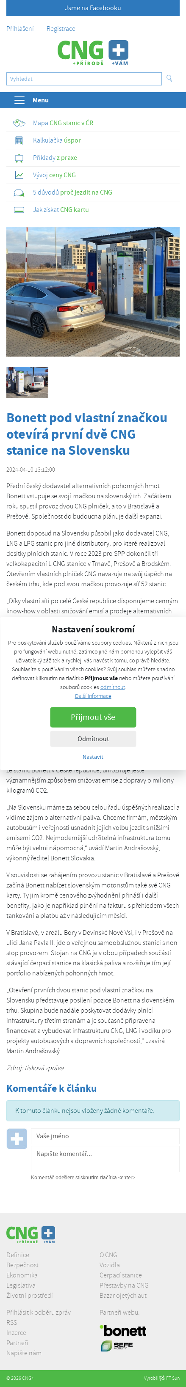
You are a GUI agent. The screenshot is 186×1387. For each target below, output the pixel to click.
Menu (31, 100)
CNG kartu (51, 209)
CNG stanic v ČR (53, 123)
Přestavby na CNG (124, 1285)
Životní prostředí (29, 1295)
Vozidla (110, 1265)
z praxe (45, 157)
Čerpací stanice (121, 1275)
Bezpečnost (22, 1265)
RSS (11, 1322)
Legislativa (21, 1285)
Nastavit (93, 757)
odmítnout (112, 687)
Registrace (61, 29)
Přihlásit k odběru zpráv (38, 1312)
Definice (17, 1255)
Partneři (17, 1343)
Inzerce (16, 1333)
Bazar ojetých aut (123, 1295)
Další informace (93, 696)
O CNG (108, 1255)
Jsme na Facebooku (93, 8)
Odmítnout (93, 739)
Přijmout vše (93, 717)
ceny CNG (44, 175)
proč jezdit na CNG (62, 192)
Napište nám (24, 1353)
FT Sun (169, 1378)
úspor (47, 140)
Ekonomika (22, 1275)
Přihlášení (20, 29)
